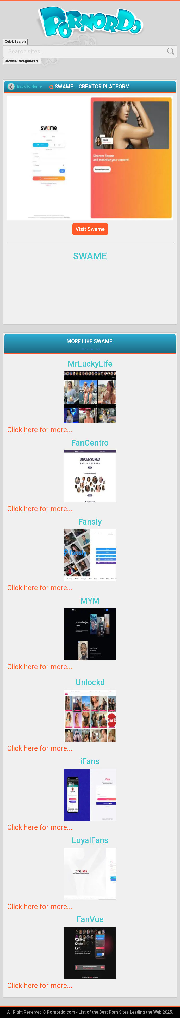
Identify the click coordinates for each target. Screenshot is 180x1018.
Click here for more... (39, 430)
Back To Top (90, 349)
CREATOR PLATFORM (104, 86)
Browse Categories (22, 61)
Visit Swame (90, 229)
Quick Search (15, 42)
